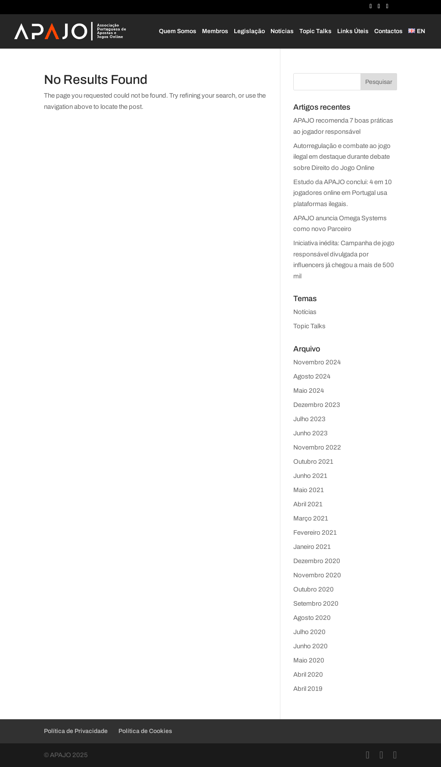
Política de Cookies (145, 731)
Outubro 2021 (313, 461)
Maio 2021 (308, 490)
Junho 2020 (310, 646)
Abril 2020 (308, 674)
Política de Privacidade (76, 731)
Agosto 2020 (312, 617)
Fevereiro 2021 (315, 532)
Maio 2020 (308, 660)
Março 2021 (310, 518)
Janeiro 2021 (312, 546)
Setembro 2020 (316, 603)
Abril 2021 (308, 504)
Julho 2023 (309, 419)
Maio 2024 (308, 390)
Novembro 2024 (317, 362)
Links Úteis (353, 31)
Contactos (388, 31)
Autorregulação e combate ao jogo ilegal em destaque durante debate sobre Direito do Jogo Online (342, 156)
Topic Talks (315, 31)
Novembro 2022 (317, 447)
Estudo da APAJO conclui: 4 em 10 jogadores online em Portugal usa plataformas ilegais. (342, 193)
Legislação (249, 31)
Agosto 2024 (311, 376)
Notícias (282, 31)
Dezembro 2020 (316, 561)
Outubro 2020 (313, 589)
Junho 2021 (310, 475)
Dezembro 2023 (316, 404)
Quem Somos (177, 31)
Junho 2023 (310, 433)
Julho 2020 (309, 631)
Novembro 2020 (317, 575)
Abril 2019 (308, 688)
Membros (215, 31)
